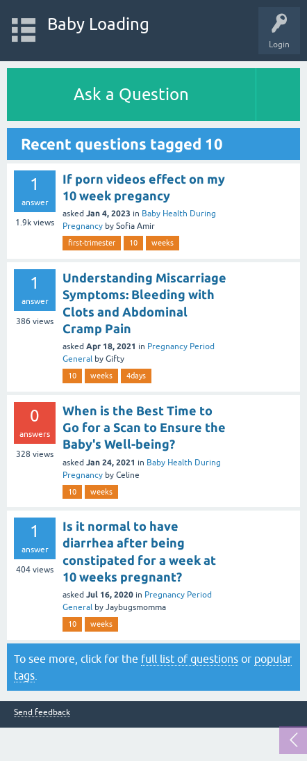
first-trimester (91, 243)
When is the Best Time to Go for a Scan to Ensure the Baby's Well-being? (144, 427)
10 (133, 243)
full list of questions (189, 658)
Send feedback (42, 712)
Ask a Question (131, 94)
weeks (162, 243)
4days (136, 375)
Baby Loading (98, 24)
